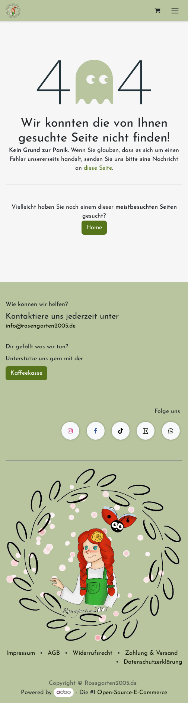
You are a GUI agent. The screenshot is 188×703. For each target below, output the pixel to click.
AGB (54, 653)
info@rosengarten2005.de (41, 326)
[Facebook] (95, 430)
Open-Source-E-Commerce (132, 693)
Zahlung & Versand (151, 653)
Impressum (20, 653)
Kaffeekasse (26, 373)
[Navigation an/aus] (175, 10)
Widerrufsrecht (92, 653)
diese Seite (98, 168)
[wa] (170, 430)
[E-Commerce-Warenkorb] (157, 10)
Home (94, 228)
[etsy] (145, 430)
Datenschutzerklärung (153, 662)
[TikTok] (120, 430)
